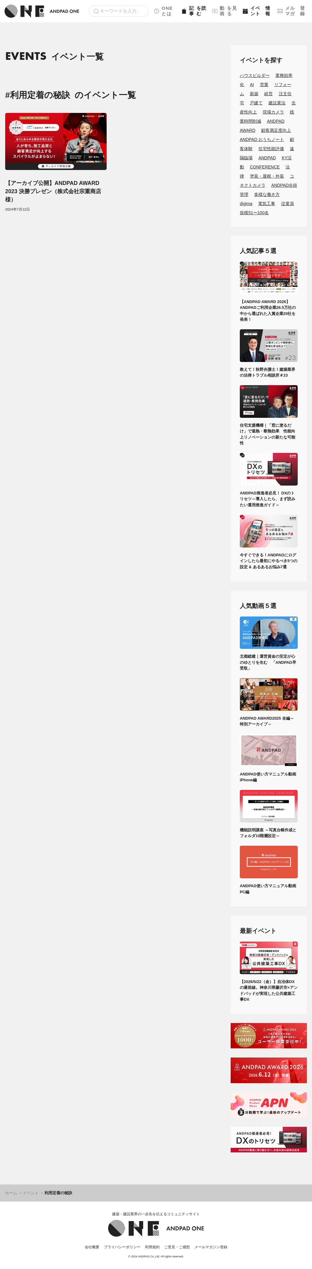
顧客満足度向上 (276, 130)
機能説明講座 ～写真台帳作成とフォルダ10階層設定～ (268, 833)
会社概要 (92, 1247)
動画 (225, 10)
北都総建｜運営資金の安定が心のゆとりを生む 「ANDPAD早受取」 (268, 662)
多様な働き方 (267, 194)
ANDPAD (267, 157)
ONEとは (163, 10)
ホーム (11, 1193)
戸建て (256, 102)
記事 (194, 10)
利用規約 (152, 1247)
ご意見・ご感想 (177, 1247)
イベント (258, 10)
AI (252, 84)
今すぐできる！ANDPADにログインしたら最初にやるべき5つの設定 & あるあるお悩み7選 (268, 561)
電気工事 (266, 203)
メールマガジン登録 (210, 1247)
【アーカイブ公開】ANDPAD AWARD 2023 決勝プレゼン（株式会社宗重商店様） (53, 191)
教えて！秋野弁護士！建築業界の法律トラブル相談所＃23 (267, 372)
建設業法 (276, 102)
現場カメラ (273, 112)
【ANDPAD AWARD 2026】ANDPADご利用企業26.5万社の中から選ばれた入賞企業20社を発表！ (268, 310)
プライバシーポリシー (122, 1247)
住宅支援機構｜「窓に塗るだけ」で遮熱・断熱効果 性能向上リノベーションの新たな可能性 (267, 434)
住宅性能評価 (271, 148)
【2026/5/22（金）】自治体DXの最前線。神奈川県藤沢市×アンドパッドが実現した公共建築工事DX (269, 990)
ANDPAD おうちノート (262, 139)
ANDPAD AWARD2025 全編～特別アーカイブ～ (267, 721)
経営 (268, 93)
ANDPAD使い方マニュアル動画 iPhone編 (269, 777)
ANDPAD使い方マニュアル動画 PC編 (269, 889)
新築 (254, 93)
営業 (264, 84)
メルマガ (292, 10)
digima (246, 203)
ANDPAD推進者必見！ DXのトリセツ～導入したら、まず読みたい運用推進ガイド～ (267, 499)
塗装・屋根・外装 (267, 176)
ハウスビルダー (255, 75)
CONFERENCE (265, 166)
